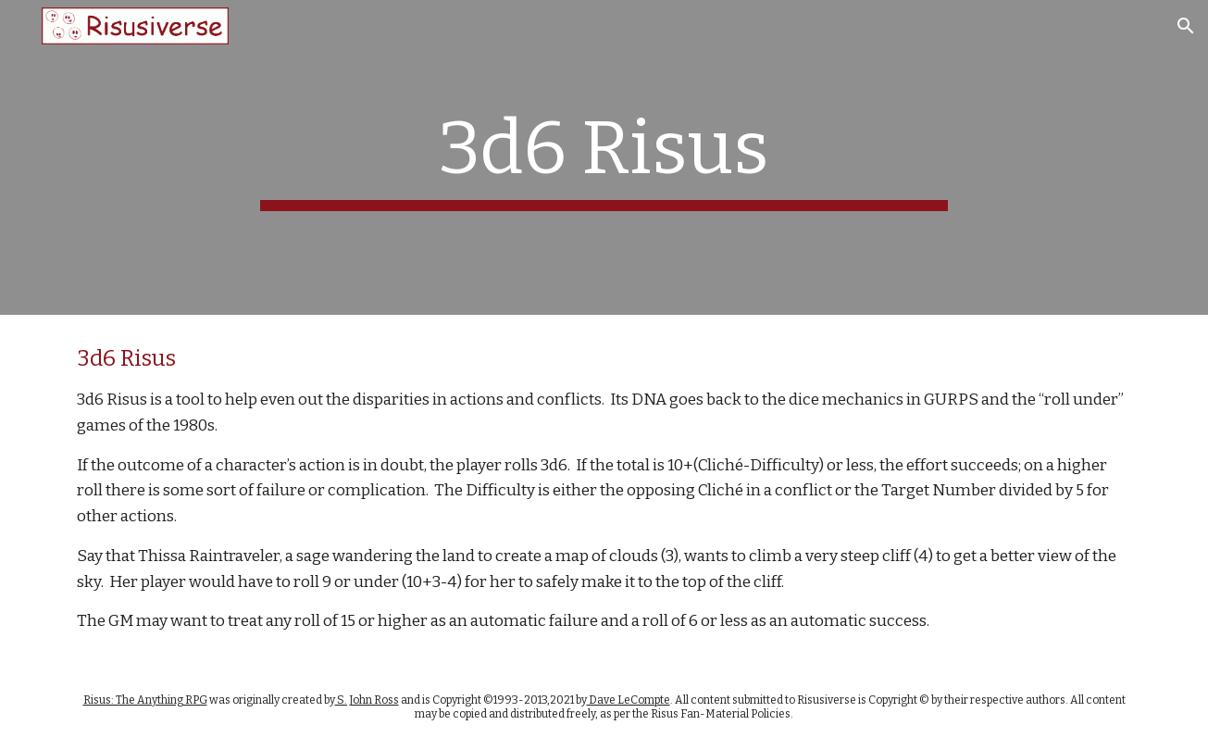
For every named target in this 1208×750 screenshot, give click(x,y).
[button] (1186, 26)
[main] (604, 157)
